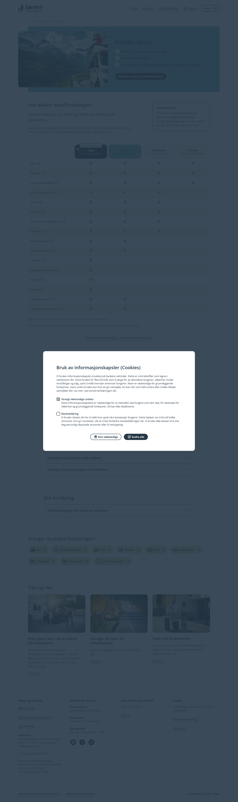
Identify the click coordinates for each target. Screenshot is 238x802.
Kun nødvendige (106, 437)
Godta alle (135, 437)
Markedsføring (69, 413)
